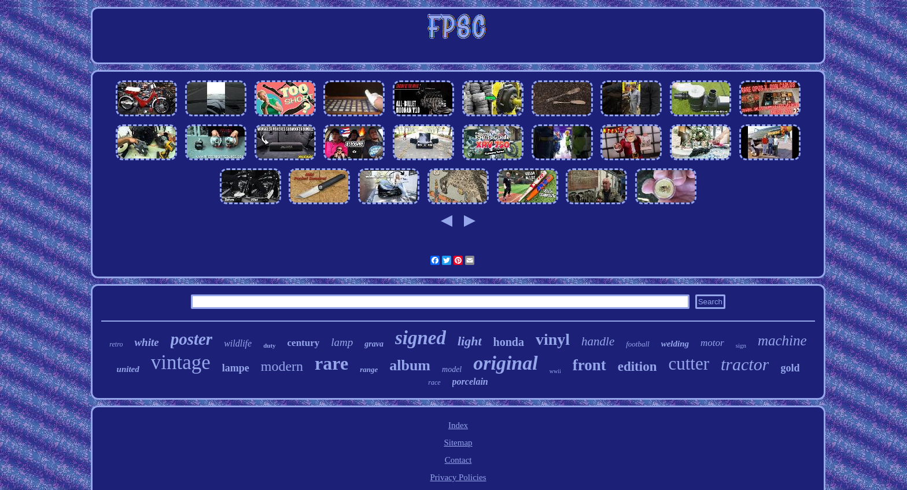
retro (116, 344)
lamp (342, 342)
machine (782, 340)
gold (789, 368)
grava (374, 344)
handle (597, 341)
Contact (458, 460)
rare (331, 363)
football (637, 344)
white (146, 342)
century (303, 342)
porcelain (470, 381)
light (470, 341)
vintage (181, 362)
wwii (555, 371)
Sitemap (458, 442)
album (409, 365)
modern (282, 366)
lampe (235, 368)
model (452, 369)
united (128, 369)
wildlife (238, 343)
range (369, 369)
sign (741, 345)
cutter (688, 363)
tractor (745, 364)
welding (675, 343)
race (434, 382)
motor (712, 342)
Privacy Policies (458, 477)
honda (508, 342)
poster (192, 339)
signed (420, 337)
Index (458, 425)
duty (269, 345)
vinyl (553, 339)
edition (637, 366)
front (589, 365)
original (505, 363)
